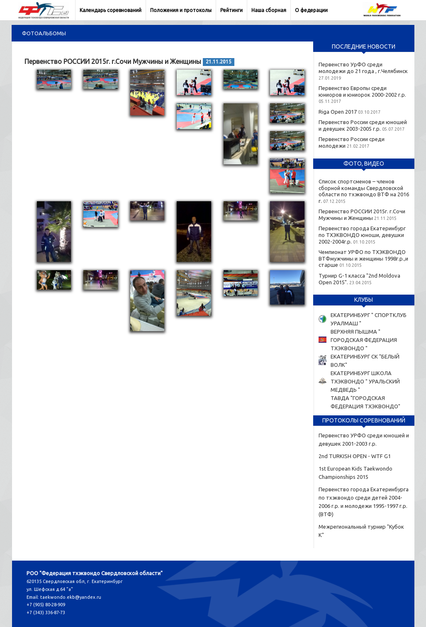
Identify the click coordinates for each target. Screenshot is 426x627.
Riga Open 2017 (338, 112)
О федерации (311, 10)
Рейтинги (231, 10)
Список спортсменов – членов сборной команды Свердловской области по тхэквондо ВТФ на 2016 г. (364, 191)
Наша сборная (268, 10)
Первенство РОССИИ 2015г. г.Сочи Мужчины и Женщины (362, 214)
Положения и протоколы (181, 10)
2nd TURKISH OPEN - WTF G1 (355, 456)
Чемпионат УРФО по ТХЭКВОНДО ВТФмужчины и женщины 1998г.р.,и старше (363, 258)
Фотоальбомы (44, 33)
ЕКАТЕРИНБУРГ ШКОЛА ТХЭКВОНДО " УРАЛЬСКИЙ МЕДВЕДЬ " (365, 381)
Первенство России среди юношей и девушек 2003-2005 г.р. (363, 125)
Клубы (363, 299)
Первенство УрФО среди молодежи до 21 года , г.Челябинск (363, 67)
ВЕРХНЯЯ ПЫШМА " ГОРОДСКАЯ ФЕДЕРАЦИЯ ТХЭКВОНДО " (364, 340)
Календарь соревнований (110, 10)
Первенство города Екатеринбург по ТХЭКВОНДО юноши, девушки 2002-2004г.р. (362, 234)
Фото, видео (363, 163)
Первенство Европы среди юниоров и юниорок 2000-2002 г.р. (362, 91)
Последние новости (363, 46)
